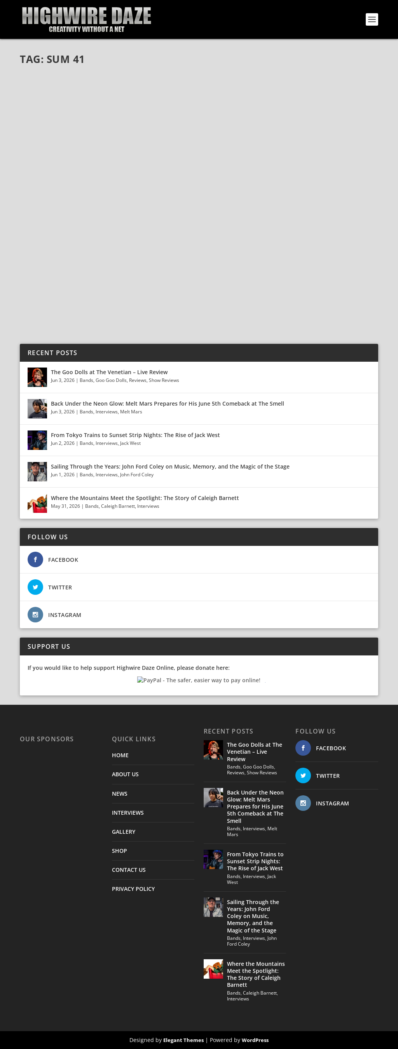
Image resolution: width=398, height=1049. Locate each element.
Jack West (130, 443)
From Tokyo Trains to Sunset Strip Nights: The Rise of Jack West (135, 435)
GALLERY (123, 831)
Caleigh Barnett (118, 506)
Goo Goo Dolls (111, 380)
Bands (86, 380)
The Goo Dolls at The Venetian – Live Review (109, 372)
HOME (120, 755)
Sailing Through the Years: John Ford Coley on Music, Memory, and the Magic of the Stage (170, 466)
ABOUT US (125, 774)
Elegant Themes (183, 1040)
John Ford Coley (137, 474)
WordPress (255, 1040)
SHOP (119, 850)
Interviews (107, 411)
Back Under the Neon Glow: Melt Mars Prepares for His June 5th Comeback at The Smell (167, 403)
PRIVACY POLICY (133, 888)
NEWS (119, 793)
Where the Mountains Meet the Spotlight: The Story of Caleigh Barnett (146, 498)
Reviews (138, 380)
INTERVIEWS (128, 812)
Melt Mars (131, 411)
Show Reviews (164, 380)
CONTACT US (129, 869)
